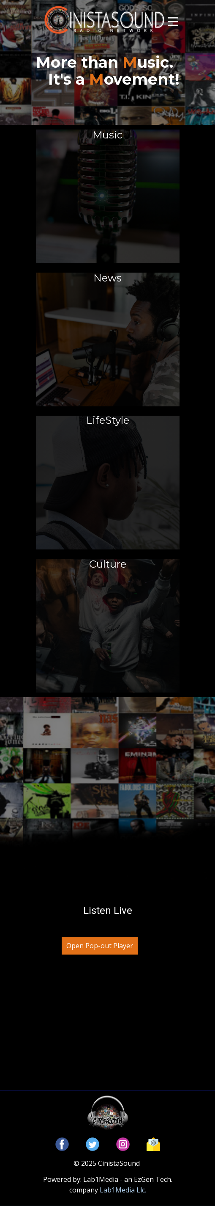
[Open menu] (173, 21)
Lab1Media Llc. (123, 1190)
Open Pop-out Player (99, 945)
